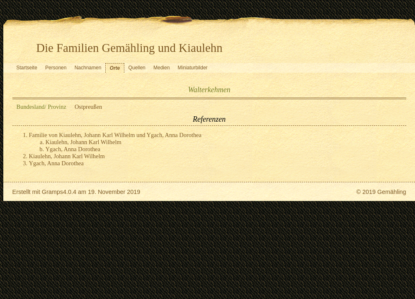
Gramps (52, 192)
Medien (161, 68)
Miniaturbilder (193, 68)
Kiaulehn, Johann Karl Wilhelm (83, 142)
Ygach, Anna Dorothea (73, 149)
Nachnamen (88, 68)
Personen (55, 68)
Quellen (136, 68)
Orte (115, 68)
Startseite (26, 68)
